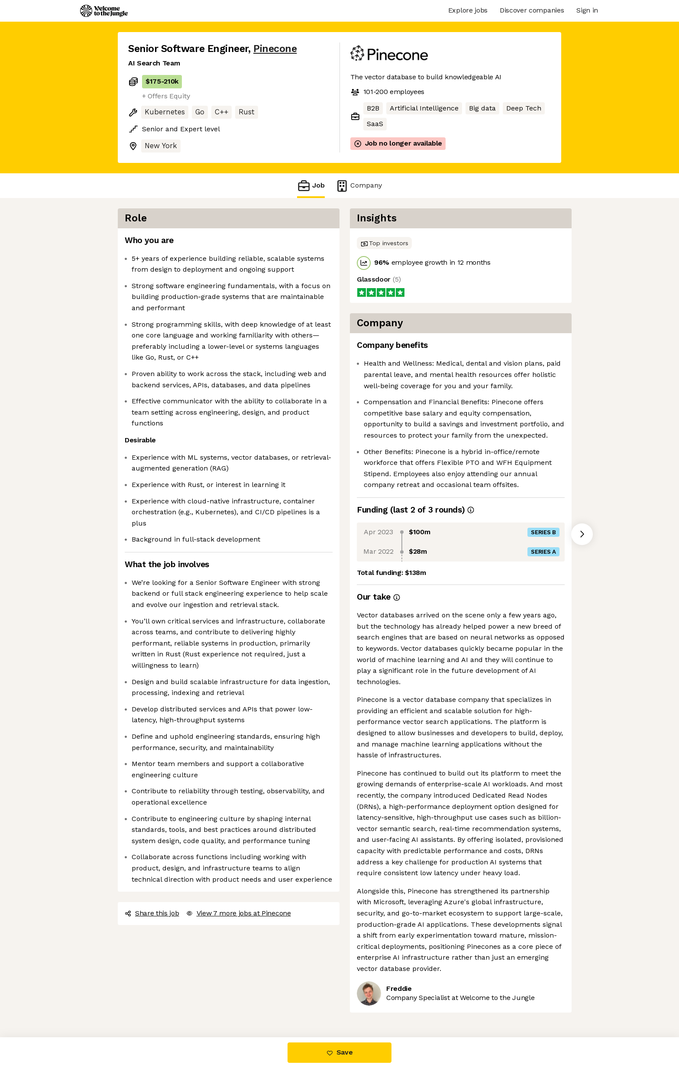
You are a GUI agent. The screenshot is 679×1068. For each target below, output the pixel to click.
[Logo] (104, 11)
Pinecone (275, 49)
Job (311, 186)
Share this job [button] (152, 913)
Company (358, 186)
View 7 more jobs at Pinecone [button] (238, 913)
